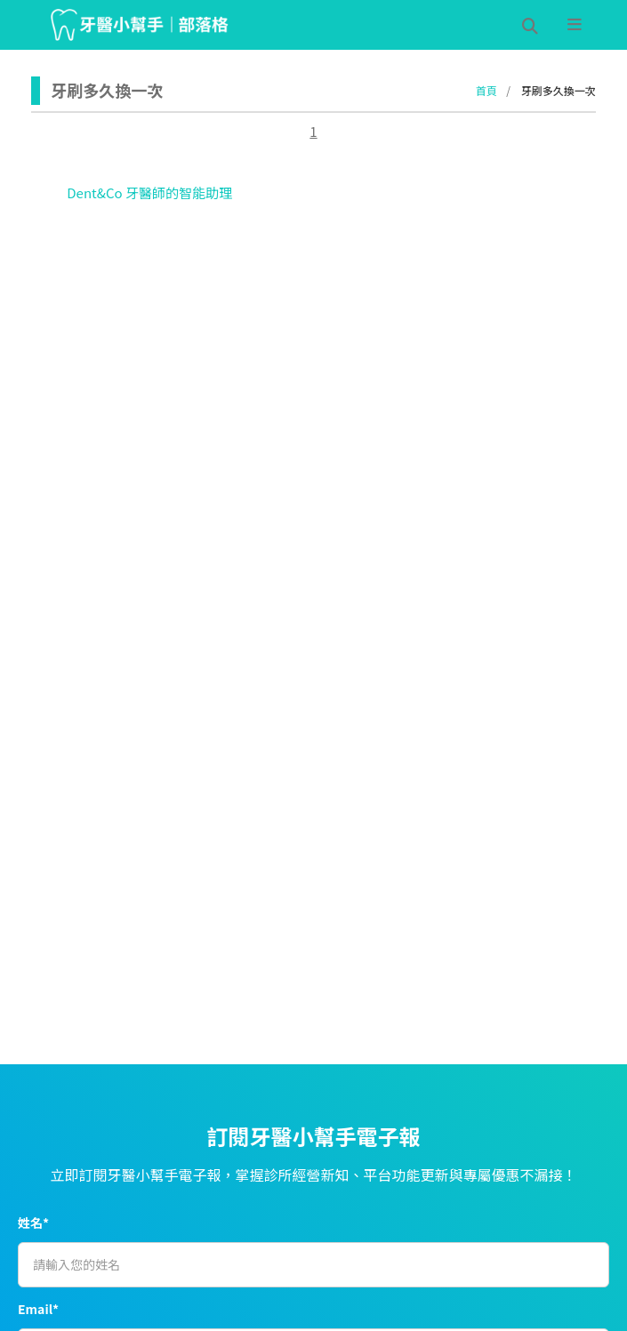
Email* (38, 1309)
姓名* (33, 1222)
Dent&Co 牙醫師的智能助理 (149, 192)
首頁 (486, 90)
